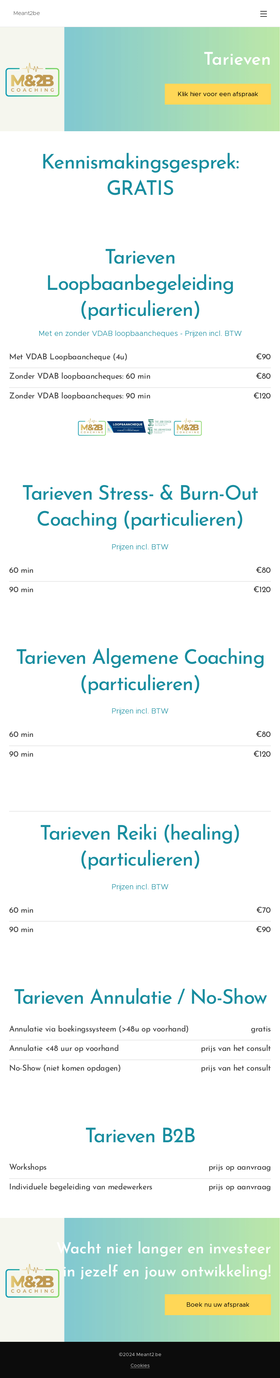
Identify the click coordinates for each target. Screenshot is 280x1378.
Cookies (140, 1365)
